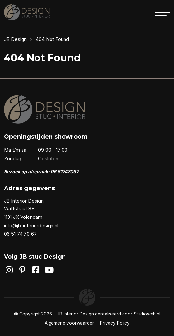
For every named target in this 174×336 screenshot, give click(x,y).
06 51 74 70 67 (20, 234)
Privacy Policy (115, 323)
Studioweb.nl (147, 313)
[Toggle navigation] (162, 12)
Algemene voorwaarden (70, 323)
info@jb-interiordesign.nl (31, 225)
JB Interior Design (75, 313)
